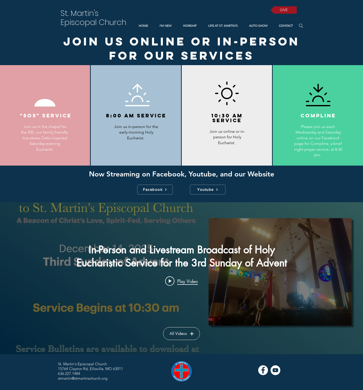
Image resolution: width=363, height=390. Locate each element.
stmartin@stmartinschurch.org (82, 378)
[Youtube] (208, 190)
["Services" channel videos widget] (181, 278)
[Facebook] (155, 190)
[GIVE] (283, 10)
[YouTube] (275, 370)
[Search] (301, 25)
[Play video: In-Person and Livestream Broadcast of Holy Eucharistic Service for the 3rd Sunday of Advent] (181, 281)
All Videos (181, 333)
